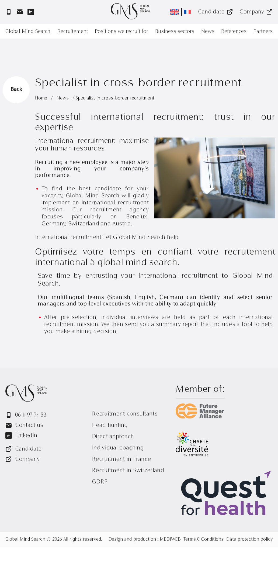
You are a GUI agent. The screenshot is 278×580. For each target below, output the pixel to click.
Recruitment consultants (125, 414)
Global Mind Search (27, 31)
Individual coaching (118, 448)
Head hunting (110, 425)
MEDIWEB (170, 539)
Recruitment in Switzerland (128, 470)
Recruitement (72, 31)
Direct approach (113, 436)
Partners (263, 31)
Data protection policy (249, 539)
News (207, 31)
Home (41, 98)
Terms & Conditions (203, 539)
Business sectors (174, 31)
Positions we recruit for (121, 31)
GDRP (99, 482)
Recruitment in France (121, 459)
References (233, 31)
